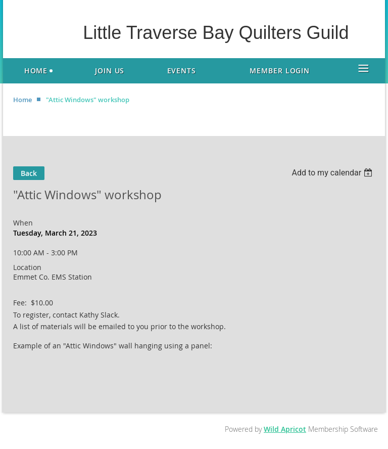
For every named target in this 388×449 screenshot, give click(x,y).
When (23, 223)
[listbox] (333, 172)
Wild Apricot (285, 429)
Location (27, 267)
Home (22, 99)
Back (29, 173)
